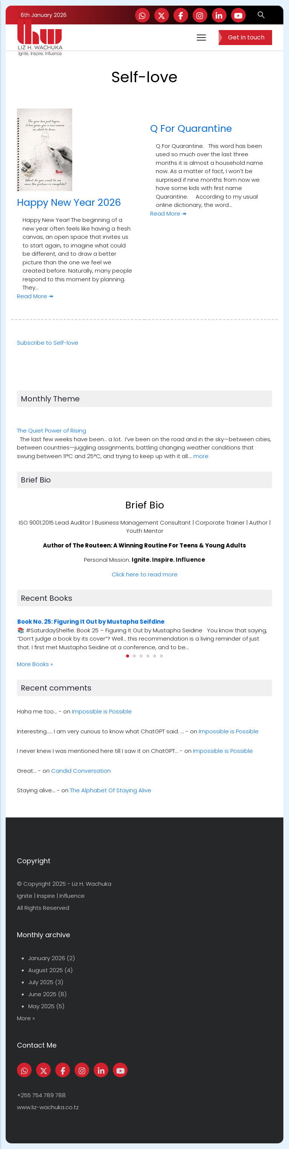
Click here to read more (145, 574)
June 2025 (42, 994)
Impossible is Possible (102, 711)
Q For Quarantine (191, 128)
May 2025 (41, 1006)
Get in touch (246, 37)
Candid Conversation (81, 771)
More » (26, 1018)
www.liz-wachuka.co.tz (48, 1107)
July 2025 (40, 982)
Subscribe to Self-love (47, 343)
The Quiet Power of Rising (51, 430)
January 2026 (46, 958)
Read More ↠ (35, 296)
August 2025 (45, 970)
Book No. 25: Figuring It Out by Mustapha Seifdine (90, 622)
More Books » (35, 664)
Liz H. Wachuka (91, 884)
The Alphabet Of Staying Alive (110, 790)
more (200, 456)
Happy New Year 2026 (69, 202)
